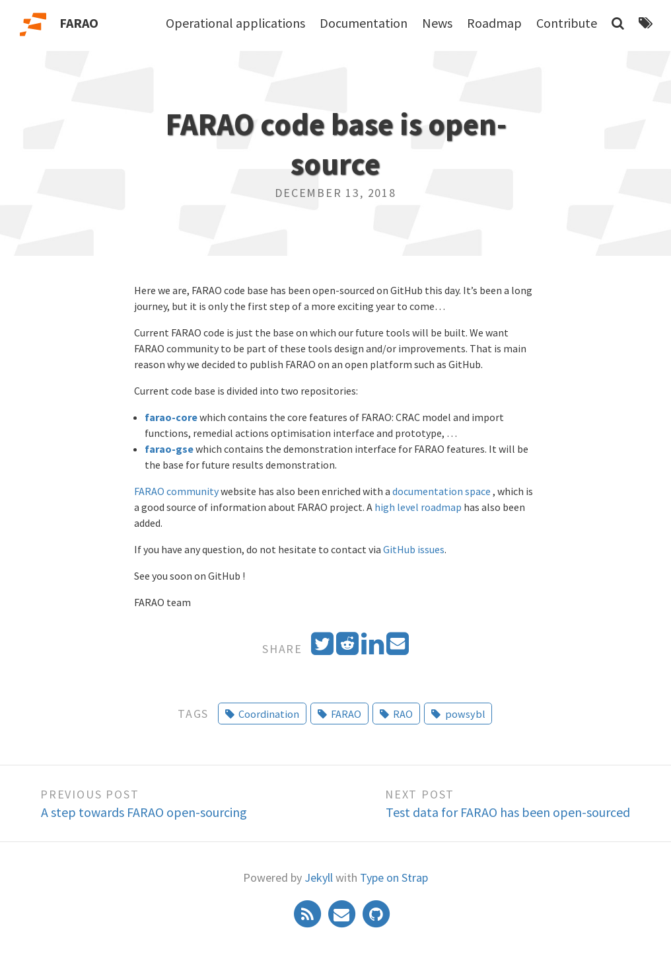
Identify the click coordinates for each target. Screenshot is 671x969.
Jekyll (318, 877)
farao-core (171, 417)
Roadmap (494, 23)
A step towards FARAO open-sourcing (144, 812)
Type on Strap (394, 877)
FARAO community (176, 491)
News (437, 23)
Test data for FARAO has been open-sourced (508, 812)
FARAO (78, 23)
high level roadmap (418, 507)
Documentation (363, 23)
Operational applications (235, 23)
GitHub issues (413, 549)
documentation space (441, 491)
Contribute (566, 23)
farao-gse (169, 448)
